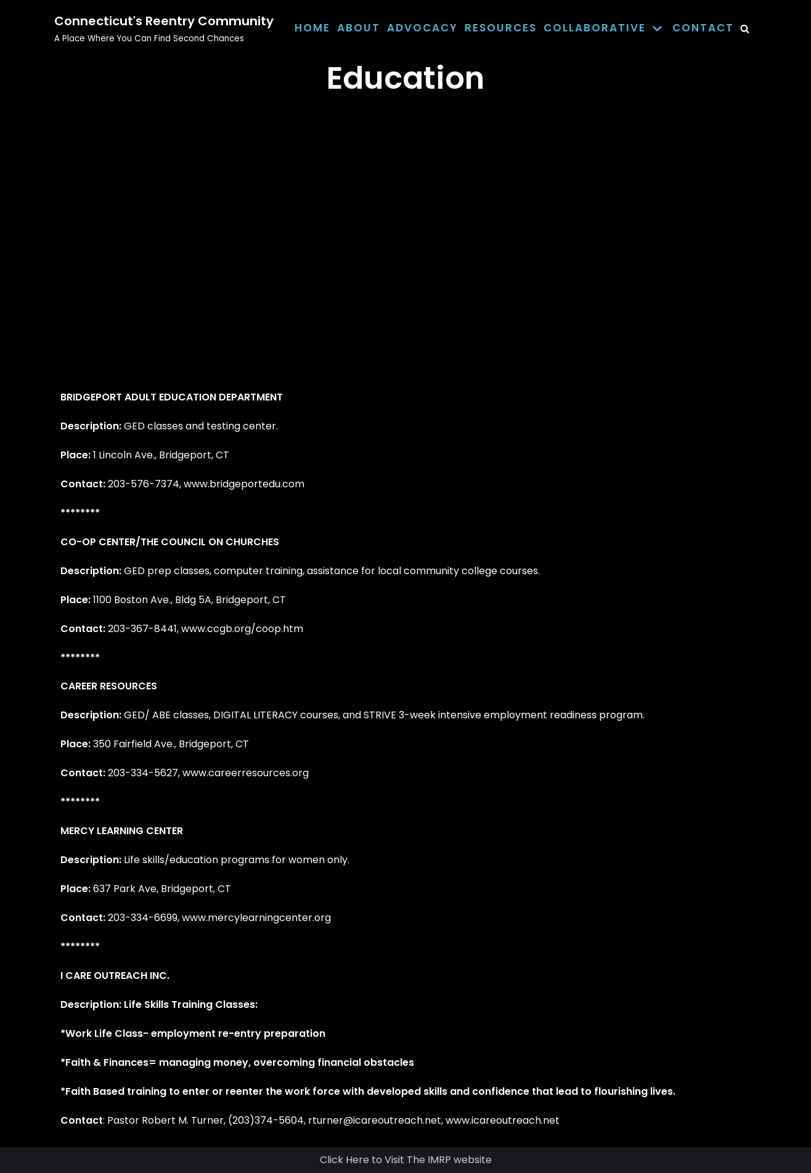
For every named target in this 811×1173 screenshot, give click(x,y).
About (358, 27)
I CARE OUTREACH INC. (114, 975)
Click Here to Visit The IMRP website (406, 1160)
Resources (501, 27)
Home (312, 27)
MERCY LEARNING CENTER (121, 831)
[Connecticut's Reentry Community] (164, 28)
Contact (703, 27)
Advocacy (422, 27)
